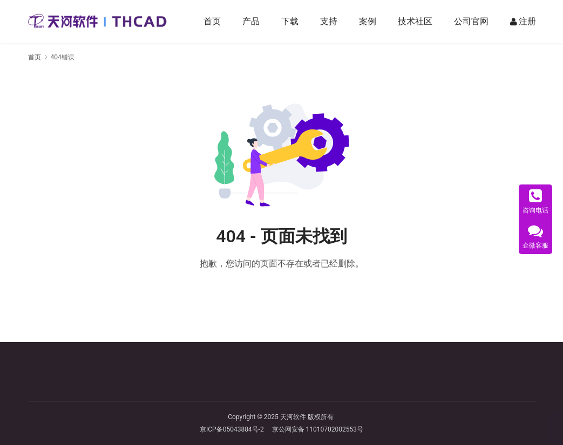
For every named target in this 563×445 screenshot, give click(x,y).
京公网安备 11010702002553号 (317, 429)
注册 (524, 22)
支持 (329, 21)
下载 (290, 21)
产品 (251, 21)
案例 (368, 21)
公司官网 (472, 21)
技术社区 (415, 21)
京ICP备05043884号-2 (236, 429)
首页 (212, 21)
